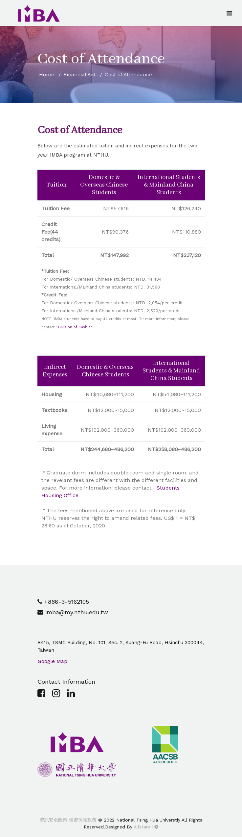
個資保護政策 (82, 820)
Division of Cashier (75, 327)
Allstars (142, 826)
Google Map (52, 661)
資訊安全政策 (53, 820)
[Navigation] (229, 13)
